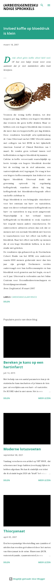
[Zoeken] (42, 5)
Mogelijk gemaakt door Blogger (27, 578)
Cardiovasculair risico (24, 297)
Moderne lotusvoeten (22, 449)
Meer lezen (44, 398)
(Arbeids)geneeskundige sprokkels (20, 7)
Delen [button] (6, 301)
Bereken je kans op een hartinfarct (23, 364)
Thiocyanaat (14, 531)
